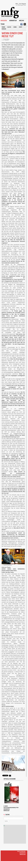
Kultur (9, 27)
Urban (3, 27)
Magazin (4, 20)
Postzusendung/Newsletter (11, 807)
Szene (15, 27)
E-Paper (6, 806)
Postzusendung (21, 851)
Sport (20, 27)
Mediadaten (7, 809)
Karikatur (13, 20)
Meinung (4, 29)
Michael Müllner (6, 39)
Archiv (21, 20)
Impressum (6, 810)
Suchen (6, 821)
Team (2, 24)
